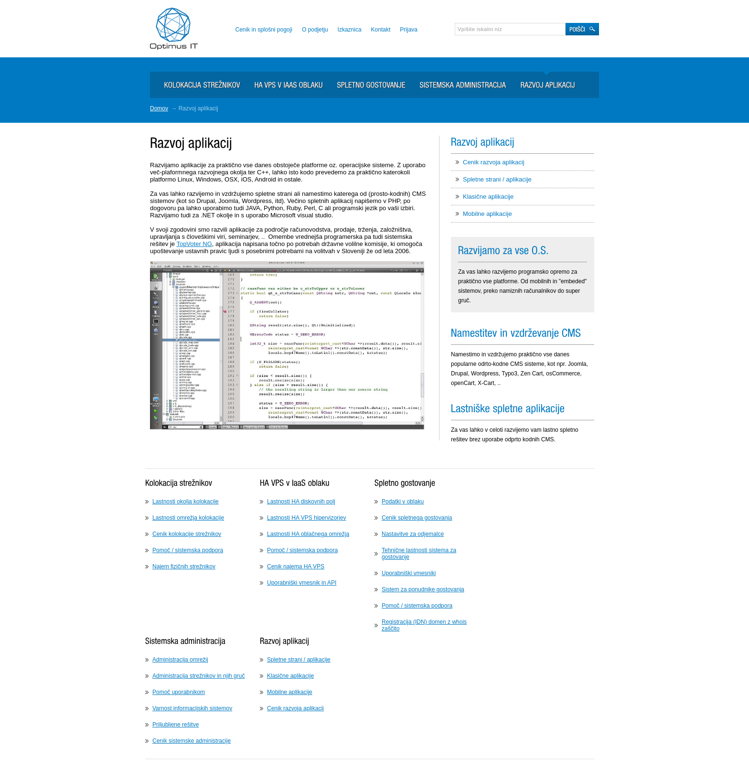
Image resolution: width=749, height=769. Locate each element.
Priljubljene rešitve (175, 724)
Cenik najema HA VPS (295, 566)
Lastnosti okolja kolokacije (185, 501)
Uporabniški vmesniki (409, 573)
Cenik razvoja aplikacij (493, 162)
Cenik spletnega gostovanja (417, 517)
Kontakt (381, 29)
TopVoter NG (194, 243)
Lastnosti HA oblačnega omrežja (308, 534)
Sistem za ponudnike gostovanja (423, 589)
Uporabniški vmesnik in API (301, 582)
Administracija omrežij (180, 659)
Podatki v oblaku (403, 501)
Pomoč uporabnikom (178, 692)
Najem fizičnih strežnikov (183, 566)
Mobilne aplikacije (487, 213)
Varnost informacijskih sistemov (192, 708)
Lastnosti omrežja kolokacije (188, 517)
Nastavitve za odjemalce (413, 534)
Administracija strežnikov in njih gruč (198, 676)
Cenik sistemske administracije (191, 740)
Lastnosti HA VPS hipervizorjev (306, 517)
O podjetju (315, 29)
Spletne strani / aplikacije (497, 179)
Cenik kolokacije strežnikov (186, 534)
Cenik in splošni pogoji (263, 29)
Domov (159, 108)
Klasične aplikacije (488, 196)
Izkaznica (350, 29)
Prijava (408, 29)
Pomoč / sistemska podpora (187, 550)
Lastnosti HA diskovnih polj (301, 501)
